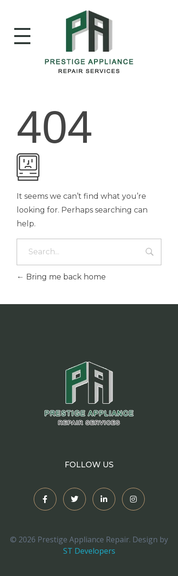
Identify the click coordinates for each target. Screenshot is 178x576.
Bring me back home (61, 276)
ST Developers (89, 551)
